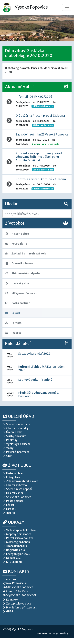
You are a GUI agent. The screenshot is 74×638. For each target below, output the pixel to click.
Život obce (16, 465)
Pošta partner (17, 303)
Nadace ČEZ (11, 557)
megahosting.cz (62, 633)
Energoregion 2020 (16, 553)
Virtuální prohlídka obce (19, 530)
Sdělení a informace (42, 106)
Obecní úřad (18, 416)
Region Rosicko (13, 550)
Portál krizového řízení (18, 538)
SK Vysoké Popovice (21, 293)
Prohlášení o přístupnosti (19, 607)
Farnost (13, 322)
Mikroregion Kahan (16, 542)
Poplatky (9, 440)
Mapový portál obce (16, 534)
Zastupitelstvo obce (16, 603)
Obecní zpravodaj (15, 428)
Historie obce (17, 233)
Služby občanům (14, 436)
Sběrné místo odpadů (22, 273)
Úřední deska (12, 432)
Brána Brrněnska (14, 546)
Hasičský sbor (17, 283)
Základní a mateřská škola (25, 253)
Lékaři (12, 313)
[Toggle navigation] (66, 7)
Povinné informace (15, 451)
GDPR (7, 455)
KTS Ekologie (12, 561)
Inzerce (13, 332)
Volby (7, 448)
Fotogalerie (16, 243)
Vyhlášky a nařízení (16, 444)
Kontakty (16, 571)
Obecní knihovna (19, 263)
